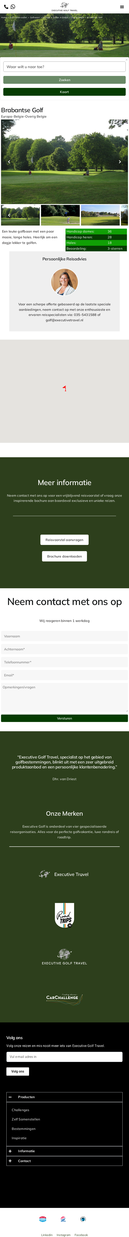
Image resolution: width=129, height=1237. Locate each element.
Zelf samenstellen (18, 17)
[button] (122, 7)
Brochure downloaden (64, 556)
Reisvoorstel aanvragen (64, 540)
